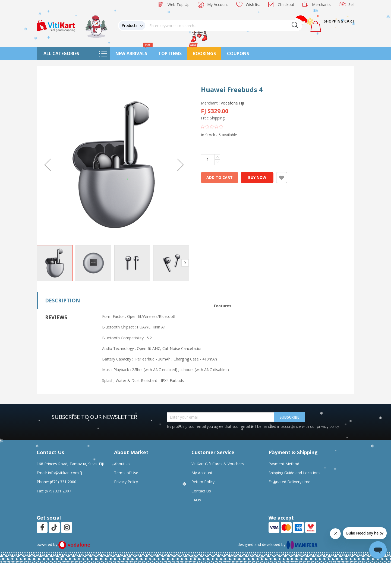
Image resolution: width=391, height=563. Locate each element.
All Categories (61, 53)
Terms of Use (126, 472)
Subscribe (289, 417)
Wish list (253, 4)
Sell (351, 4)
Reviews (56, 317)
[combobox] (223, 25)
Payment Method (284, 463)
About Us (122, 463)
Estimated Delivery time (289, 481)
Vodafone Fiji (232, 103)
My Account (217, 4)
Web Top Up (179, 4)
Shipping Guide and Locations (294, 472)
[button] (47, 164)
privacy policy (328, 426)
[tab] (64, 300)
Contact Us (201, 491)
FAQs (196, 499)
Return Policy (203, 481)
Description (62, 300)
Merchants (321, 4)
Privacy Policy (126, 481)
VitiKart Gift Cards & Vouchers (217, 463)
